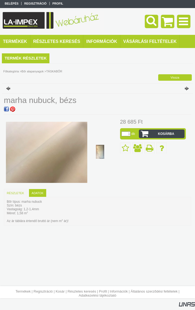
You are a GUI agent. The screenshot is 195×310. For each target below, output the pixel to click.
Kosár (60, 291)
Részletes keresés (81, 291)
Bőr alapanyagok (32, 71)
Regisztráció (43, 291)
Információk (119, 291)
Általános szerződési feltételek (154, 291)
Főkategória (11, 71)
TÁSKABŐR (54, 71)
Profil (103, 291)
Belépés (11, 3)
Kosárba (166, 134)
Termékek (23, 291)
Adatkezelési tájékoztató (97, 295)
